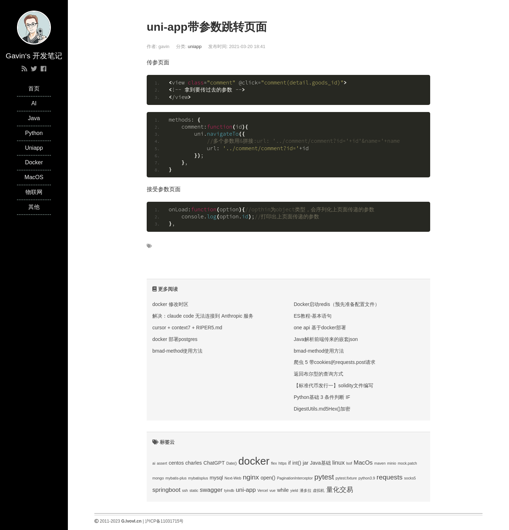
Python (34, 133)
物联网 (33, 192)
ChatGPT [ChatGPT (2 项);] (213, 463)
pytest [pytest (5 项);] (324, 477)
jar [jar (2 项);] (305, 463)
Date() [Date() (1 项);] (231, 463)
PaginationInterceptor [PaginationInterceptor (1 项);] (294, 478)
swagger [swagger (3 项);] (211, 490)
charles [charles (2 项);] (193, 463)
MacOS (33, 177)
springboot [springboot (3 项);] (166, 490)
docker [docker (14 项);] (253, 461)
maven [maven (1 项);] (380, 463)
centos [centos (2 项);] (176, 463)
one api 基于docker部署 (320, 327)
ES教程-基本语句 (313, 316)
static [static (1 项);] (193, 490)
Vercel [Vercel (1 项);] (262, 490)
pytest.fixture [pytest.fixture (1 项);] (346, 478)
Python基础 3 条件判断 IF (322, 397)
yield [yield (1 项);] (294, 490)
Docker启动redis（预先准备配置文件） (337, 304)
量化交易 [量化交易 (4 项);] (339, 489)
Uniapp (34, 148)
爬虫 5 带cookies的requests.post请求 (334, 362)
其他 (34, 207)
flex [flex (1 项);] (274, 463)
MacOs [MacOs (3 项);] (363, 462)
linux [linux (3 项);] (338, 462)
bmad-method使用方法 (177, 351)
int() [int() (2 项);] (296, 463)
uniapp (194, 46)
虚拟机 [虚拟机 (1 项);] (318, 490)
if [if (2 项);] (289, 463)
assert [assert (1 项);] (162, 463)
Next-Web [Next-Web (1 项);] (232, 478)
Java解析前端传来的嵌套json (326, 339)
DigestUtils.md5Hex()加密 (322, 409)
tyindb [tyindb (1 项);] (229, 490)
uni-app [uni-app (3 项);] (246, 490)
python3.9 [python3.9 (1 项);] (366, 478)
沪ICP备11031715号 (164, 521)
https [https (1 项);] (283, 463)
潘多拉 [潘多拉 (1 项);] (305, 490)
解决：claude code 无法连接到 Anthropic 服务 (202, 316)
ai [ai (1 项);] (153, 463)
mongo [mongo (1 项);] (158, 478)
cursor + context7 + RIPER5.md (187, 327)
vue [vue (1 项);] (272, 490)
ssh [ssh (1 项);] (185, 490)
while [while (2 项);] (283, 490)
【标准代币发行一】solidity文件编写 (333, 385)
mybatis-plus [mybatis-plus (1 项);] (176, 478)
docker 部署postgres (175, 339)
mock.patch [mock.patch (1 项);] (407, 463)
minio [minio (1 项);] (391, 463)
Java (34, 118)
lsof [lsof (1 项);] (349, 463)
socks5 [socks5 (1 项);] (410, 478)
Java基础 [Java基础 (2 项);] (320, 463)
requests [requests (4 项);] (389, 477)
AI (33, 103)
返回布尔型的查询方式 (318, 374)
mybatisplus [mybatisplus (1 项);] (198, 478)
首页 (34, 89)
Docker (34, 162)
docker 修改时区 (170, 304)
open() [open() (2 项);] (268, 478)
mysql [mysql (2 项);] (216, 478)
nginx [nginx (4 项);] (251, 477)
